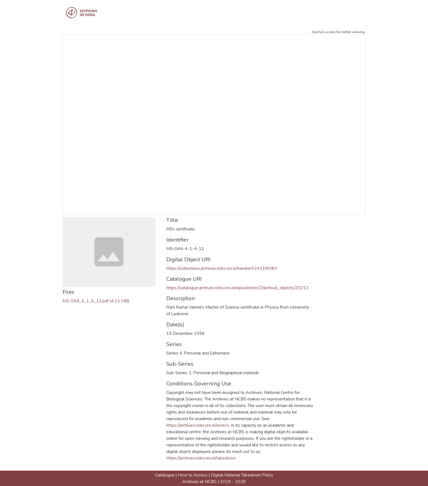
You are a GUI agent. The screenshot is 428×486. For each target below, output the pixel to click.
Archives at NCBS (199, 482)
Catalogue (164, 475)
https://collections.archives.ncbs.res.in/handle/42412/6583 (221, 268)
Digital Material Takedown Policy (242, 475)
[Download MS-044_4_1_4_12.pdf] (96, 301)
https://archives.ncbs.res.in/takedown (201, 458)
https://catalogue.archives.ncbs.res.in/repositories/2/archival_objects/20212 (237, 288)
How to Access (192, 475)
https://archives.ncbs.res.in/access (197, 425)
